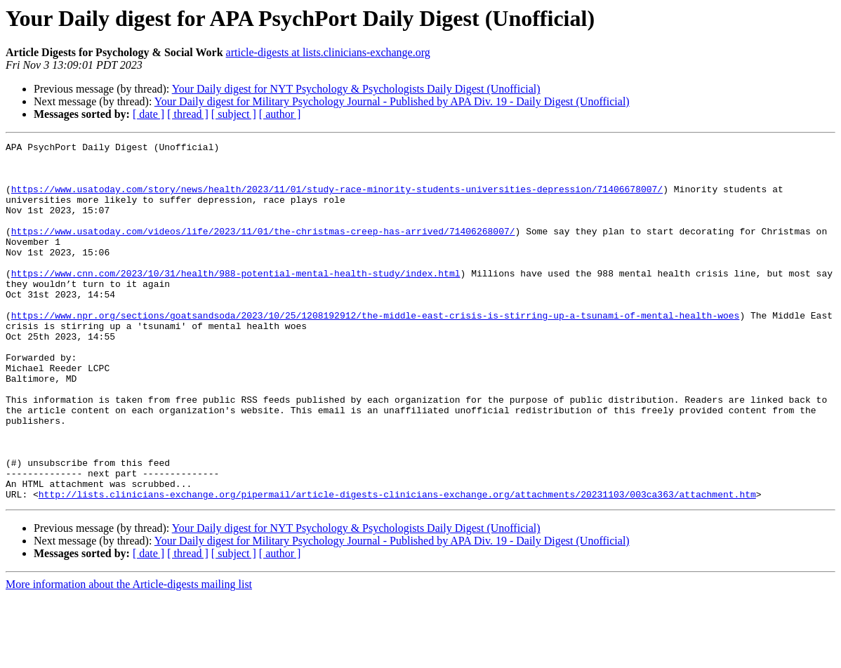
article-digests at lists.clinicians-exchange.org (328, 52)
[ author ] (280, 114)
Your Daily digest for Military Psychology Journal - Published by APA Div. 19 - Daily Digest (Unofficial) (392, 101)
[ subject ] (233, 114)
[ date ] (148, 114)
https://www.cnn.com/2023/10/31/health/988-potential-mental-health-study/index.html (236, 300)
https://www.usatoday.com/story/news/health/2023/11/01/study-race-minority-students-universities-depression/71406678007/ (337, 199)
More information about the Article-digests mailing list (129, 656)
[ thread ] (187, 114)
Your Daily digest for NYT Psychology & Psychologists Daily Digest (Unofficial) (356, 89)
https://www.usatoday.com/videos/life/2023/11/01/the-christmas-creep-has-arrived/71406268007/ (263, 249)
